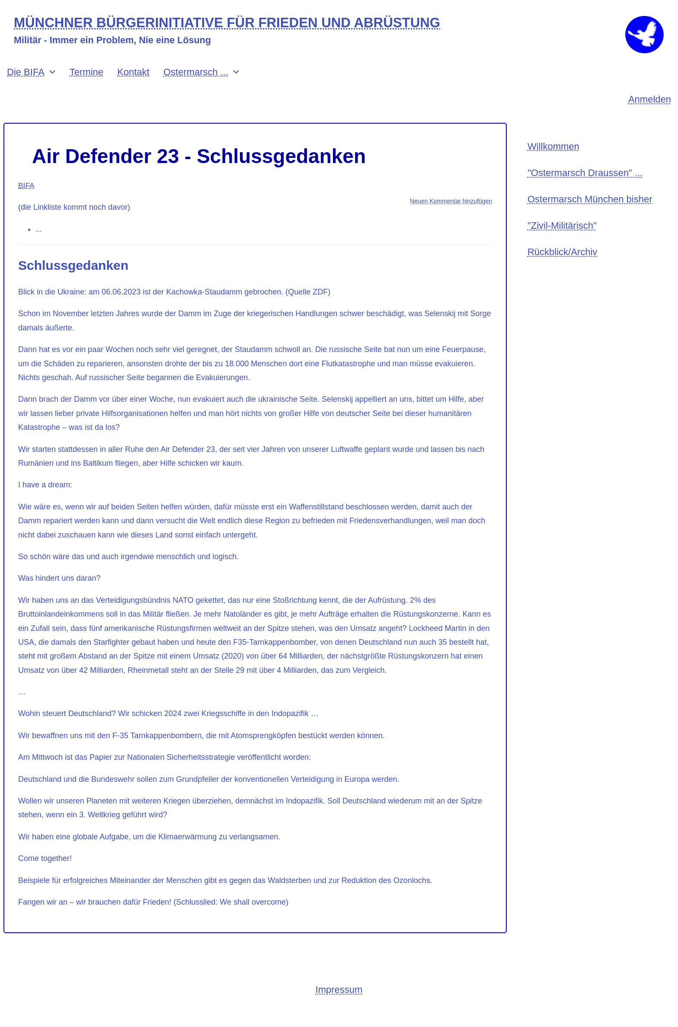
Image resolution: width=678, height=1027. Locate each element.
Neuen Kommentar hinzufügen (451, 212)
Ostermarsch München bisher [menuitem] (590, 213)
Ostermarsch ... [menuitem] (195, 83)
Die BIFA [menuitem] (26, 83)
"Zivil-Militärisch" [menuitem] (562, 240)
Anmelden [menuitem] (649, 111)
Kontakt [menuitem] (133, 83)
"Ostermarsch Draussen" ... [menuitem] (585, 185)
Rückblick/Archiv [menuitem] (562, 268)
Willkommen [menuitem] (553, 158)
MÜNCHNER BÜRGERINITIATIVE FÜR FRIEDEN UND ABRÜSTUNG (235, 23)
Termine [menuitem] (86, 83)
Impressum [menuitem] (339, 1001)
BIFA (26, 196)
